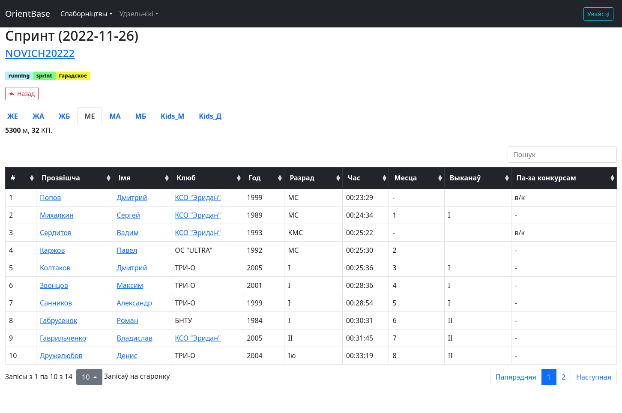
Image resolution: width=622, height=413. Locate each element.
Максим (130, 285)
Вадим (127, 232)
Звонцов (54, 285)
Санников (56, 303)
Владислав (135, 338)
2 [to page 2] (563, 377)
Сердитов (56, 232)
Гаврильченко (63, 338)
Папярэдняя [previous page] (516, 377)
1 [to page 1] (549, 377)
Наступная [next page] (593, 377)
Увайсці (598, 14)
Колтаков (55, 267)
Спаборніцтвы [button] (84, 13)
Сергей (128, 215)
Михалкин (57, 215)
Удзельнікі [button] (136, 13)
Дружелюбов (61, 355)
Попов (50, 197)
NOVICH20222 (40, 53)
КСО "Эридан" (198, 197)
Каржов (52, 250)
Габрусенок (58, 320)
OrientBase (27, 13)
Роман (127, 320)
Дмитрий (132, 197)
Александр (134, 303)
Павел (127, 250)
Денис (127, 355)
